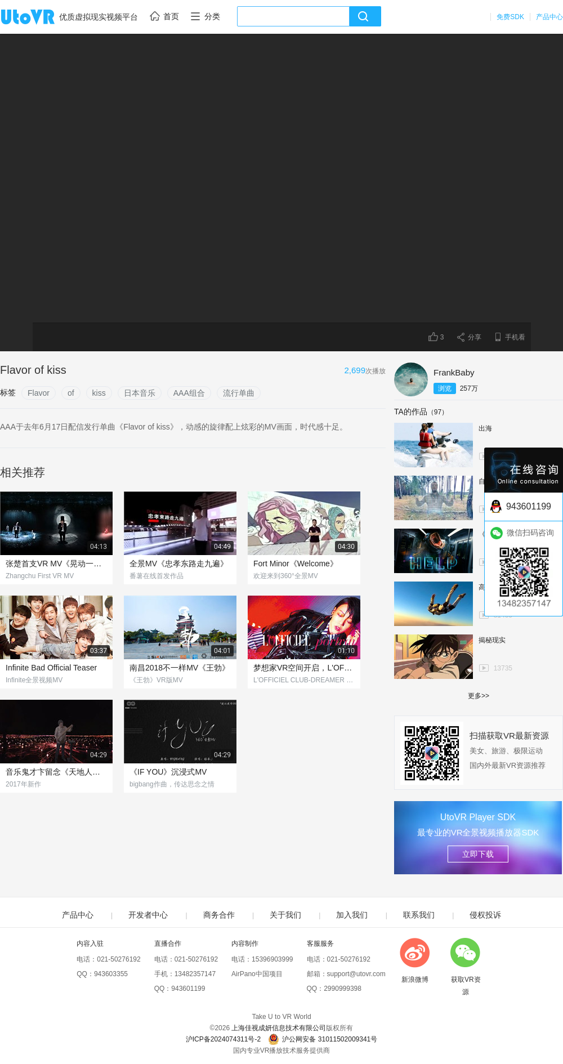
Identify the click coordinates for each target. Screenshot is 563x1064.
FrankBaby (454, 372)
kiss (99, 392)
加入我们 (352, 914)
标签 (8, 392)
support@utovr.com (356, 974)
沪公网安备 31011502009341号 (322, 1039)
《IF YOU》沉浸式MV (168, 771)
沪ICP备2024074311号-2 (223, 1039)
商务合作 (219, 914)
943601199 (188, 989)
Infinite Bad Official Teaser (51, 667)
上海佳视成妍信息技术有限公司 (278, 1028)
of (71, 392)
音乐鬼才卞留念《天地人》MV (56, 771)
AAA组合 (189, 392)
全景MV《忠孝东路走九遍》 (178, 563)
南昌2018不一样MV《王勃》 (179, 667)
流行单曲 (238, 392)
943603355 (111, 974)
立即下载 (478, 854)
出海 (485, 428)
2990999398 (342, 989)
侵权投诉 (485, 914)
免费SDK (510, 17)
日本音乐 (139, 392)
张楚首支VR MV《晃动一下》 (56, 563)
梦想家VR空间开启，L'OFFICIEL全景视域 (304, 667)
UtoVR (40, 17)
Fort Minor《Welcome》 (295, 563)
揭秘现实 (492, 640)
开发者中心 (148, 914)
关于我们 (285, 914)
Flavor (39, 392)
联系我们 (419, 914)
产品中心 (549, 17)
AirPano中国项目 (257, 974)
